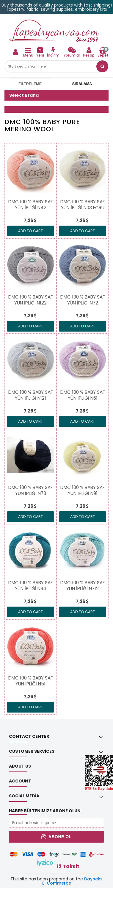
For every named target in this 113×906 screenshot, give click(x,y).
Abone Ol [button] (56, 836)
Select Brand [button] (24, 95)
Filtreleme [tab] (30, 84)
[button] (102, 66)
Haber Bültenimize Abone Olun (45, 811)
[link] (72, 52)
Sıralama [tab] (82, 84)
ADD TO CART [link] (30, 230)
